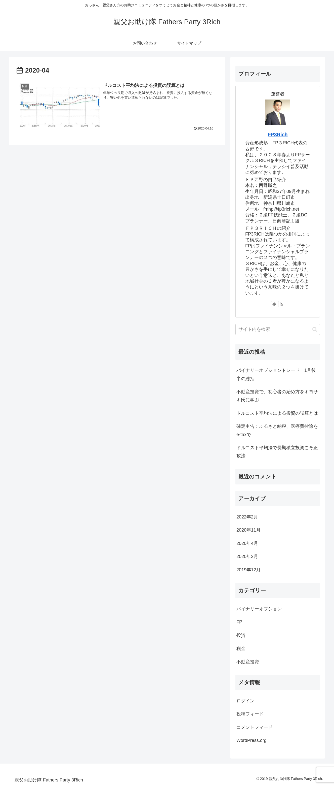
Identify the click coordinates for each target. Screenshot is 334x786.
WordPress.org (251, 740)
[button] (314, 329)
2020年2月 (247, 556)
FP (239, 622)
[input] (277, 329)
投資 (240, 635)
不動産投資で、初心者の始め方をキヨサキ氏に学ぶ (277, 395)
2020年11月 (248, 530)
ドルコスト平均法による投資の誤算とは (277, 413)
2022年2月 (247, 516)
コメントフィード (254, 727)
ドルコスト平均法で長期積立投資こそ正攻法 (277, 451)
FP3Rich (277, 134)
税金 (240, 648)
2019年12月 (248, 569)
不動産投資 (247, 661)
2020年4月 (247, 543)
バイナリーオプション (259, 608)
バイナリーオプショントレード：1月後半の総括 (276, 374)
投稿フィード (250, 713)
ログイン (245, 700)
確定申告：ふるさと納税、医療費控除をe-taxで (277, 430)
